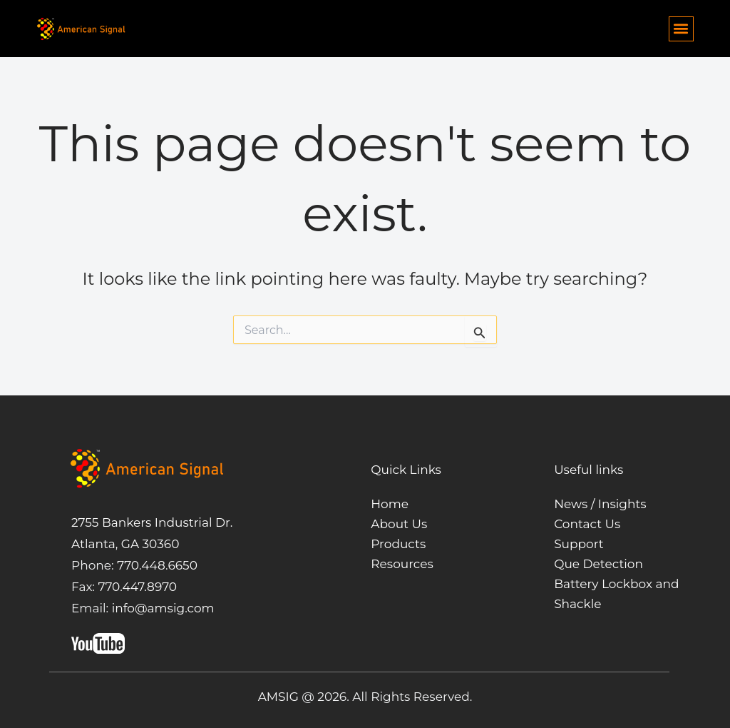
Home (389, 504)
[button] (681, 28)
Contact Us (587, 524)
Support (579, 544)
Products (398, 544)
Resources (402, 564)
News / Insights (600, 504)
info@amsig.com (163, 608)
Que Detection (598, 564)
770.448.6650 (155, 565)
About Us (399, 524)
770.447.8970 (136, 587)
